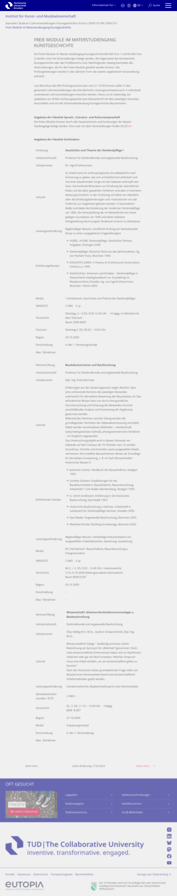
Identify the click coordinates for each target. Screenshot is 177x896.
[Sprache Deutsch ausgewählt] (138, 5)
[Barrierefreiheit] (129, 5)
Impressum (24, 874)
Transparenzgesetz (62, 874)
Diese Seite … (144, 766)
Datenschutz (40, 874)
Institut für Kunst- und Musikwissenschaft (41, 16)
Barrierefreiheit (84, 874)
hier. (130, 126)
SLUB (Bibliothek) (132, 812)
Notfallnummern (132, 804)
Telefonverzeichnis (76, 812)
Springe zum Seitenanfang (152, 874)
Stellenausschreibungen (136, 795)
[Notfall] (123, 5)
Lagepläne (71, 795)
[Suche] (154, 5)
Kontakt (10, 874)
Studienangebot (74, 804)
